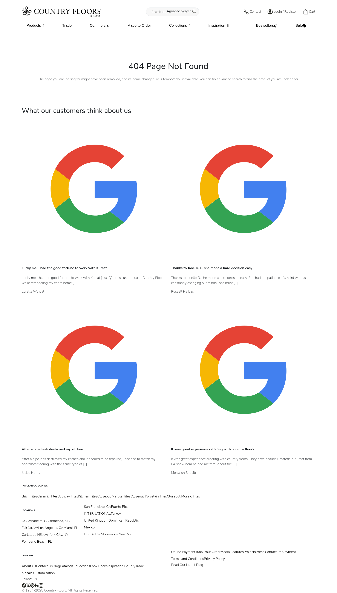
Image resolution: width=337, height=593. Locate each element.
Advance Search (181, 11)
